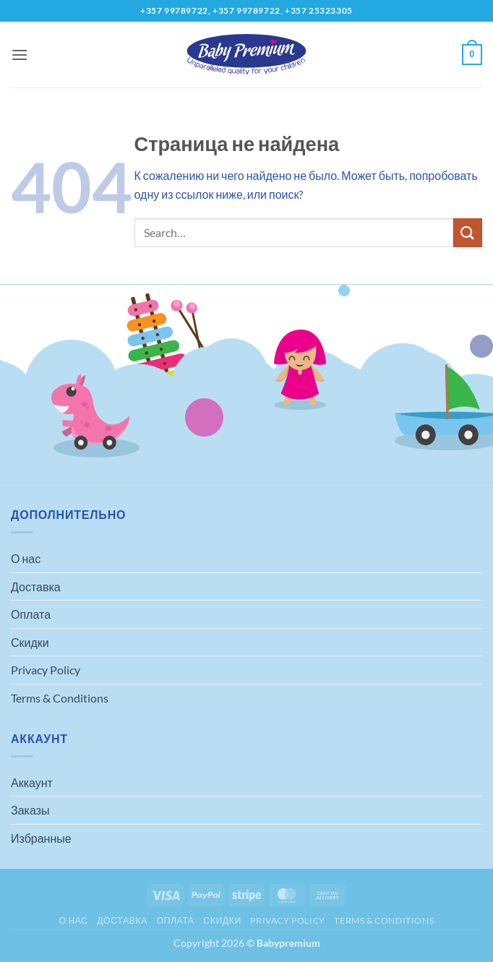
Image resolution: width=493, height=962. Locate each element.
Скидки (30, 642)
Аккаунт (32, 782)
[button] (19, 54)
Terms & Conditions (59, 698)
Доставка (36, 586)
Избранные (41, 838)
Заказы (30, 810)
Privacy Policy (45, 670)
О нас (25, 558)
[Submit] (467, 232)
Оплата (31, 614)
